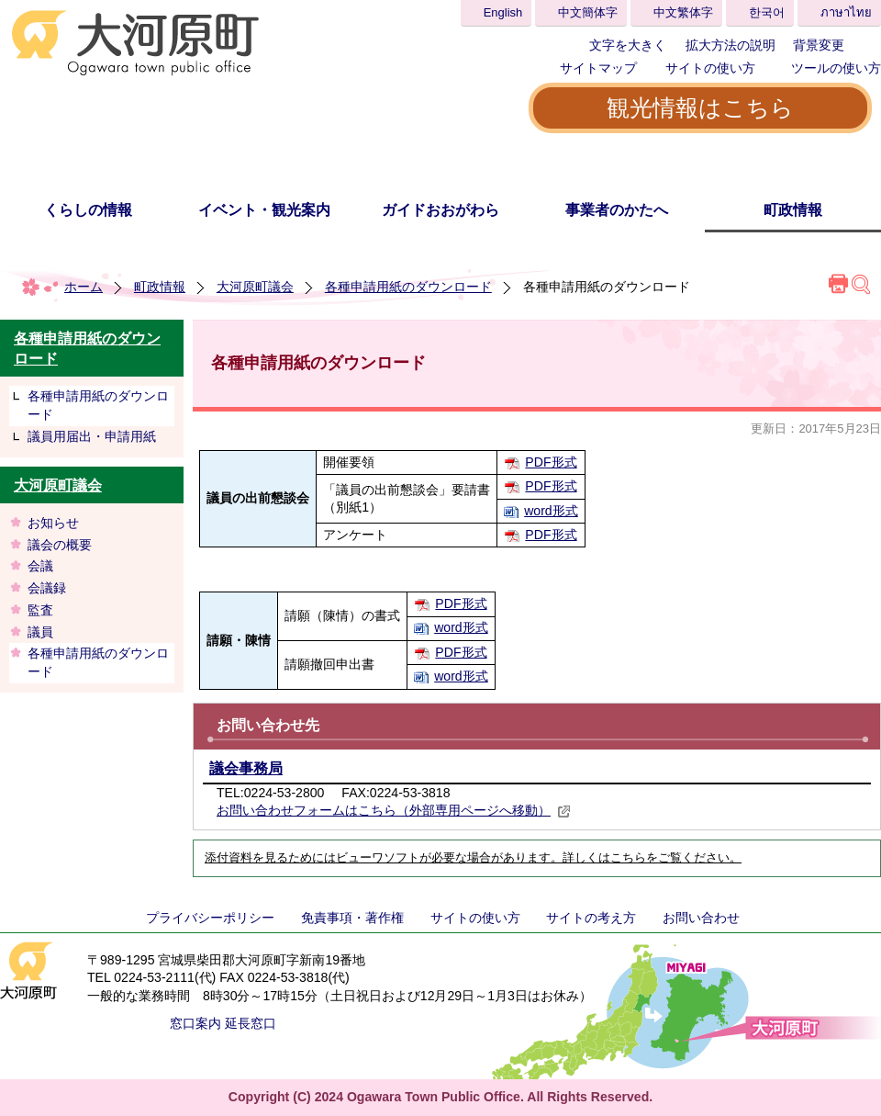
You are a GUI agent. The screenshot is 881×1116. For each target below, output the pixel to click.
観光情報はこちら (700, 107)
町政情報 (793, 210)
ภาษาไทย (846, 12)
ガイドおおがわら (440, 210)
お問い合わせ (701, 917)
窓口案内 (195, 1023)
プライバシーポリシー (210, 917)
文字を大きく (627, 45)
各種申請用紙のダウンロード (408, 286)
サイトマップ (598, 68)
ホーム (83, 286)
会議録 (47, 588)
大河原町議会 (255, 286)
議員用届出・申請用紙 (92, 436)
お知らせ (53, 522)
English (503, 12)
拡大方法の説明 (730, 45)
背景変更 (818, 45)
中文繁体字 (683, 12)
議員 (40, 632)
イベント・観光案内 (264, 210)
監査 (40, 610)
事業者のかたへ (616, 210)
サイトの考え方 (591, 917)
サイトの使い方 (710, 68)
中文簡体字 (588, 12)
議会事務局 (246, 768)
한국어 (767, 12)
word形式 (551, 510)
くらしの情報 (88, 210)
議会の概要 (60, 544)
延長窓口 (250, 1023)
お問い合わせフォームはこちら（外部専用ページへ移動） (394, 810)
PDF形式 (550, 462)
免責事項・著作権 (352, 917)
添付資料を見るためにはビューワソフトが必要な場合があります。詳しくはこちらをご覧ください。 (473, 857)
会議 (40, 565)
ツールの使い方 (836, 68)
